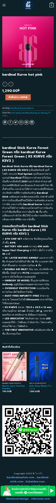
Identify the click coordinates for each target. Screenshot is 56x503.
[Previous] (2, 376)
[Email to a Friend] (21, 122)
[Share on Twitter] (15, 122)
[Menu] (4, 5)
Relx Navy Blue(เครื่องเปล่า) (40, 387)
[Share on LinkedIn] (31, 122)
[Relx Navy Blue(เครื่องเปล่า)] (41, 366)
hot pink (15, 112)
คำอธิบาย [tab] (6, 140)
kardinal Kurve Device (27, 70)
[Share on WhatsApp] (5, 122)
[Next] (53, 376)
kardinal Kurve (29, 112)
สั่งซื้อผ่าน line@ (18, 97)
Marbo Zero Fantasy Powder (13, 387)
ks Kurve (42, 112)
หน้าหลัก (6, 70)
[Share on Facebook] (10, 122)
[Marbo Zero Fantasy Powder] (14, 366)
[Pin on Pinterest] (26, 122)
